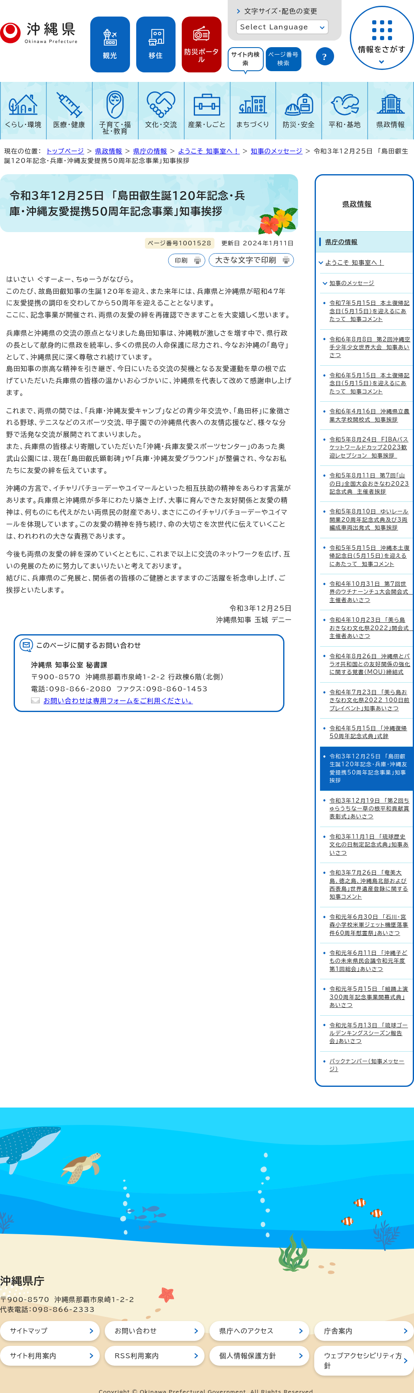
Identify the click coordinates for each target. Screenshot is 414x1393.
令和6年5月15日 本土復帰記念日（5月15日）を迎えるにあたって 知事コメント (370, 368)
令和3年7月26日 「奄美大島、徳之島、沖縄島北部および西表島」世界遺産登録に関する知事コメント (369, 870)
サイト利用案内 (33, 1341)
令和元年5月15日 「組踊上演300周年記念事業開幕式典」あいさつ (369, 982)
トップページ (65, 151)
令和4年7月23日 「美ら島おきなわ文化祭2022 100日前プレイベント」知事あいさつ (370, 685)
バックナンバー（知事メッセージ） (367, 1050)
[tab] (246, 59)
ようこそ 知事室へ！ (209, 151)
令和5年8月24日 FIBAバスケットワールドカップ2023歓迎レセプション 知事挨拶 (369, 433)
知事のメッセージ (277, 151)
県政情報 (390, 124)
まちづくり (253, 124)
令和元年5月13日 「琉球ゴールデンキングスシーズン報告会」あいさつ (369, 1018)
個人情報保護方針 (248, 1341)
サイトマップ (29, 1316)
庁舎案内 (338, 1316)
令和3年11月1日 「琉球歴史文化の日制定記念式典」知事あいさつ (369, 830)
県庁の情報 (150, 151)
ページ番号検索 (283, 59)
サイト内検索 (245, 59)
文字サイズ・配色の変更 (281, 11)
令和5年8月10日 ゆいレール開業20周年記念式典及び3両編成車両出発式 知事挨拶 (369, 505)
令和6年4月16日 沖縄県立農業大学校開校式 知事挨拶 (370, 400)
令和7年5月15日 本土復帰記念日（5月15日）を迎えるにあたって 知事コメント (370, 296)
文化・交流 (161, 124)
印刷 (181, 260)
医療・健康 (69, 124)
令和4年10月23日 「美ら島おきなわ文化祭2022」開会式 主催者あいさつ (371, 613)
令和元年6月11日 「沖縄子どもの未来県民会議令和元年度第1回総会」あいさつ (369, 946)
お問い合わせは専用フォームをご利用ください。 (118, 701)
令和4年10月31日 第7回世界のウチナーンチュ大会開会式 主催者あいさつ (371, 577)
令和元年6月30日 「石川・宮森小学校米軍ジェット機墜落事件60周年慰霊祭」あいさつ (369, 910)
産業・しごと (207, 124)
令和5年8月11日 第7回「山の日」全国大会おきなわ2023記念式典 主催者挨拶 (369, 469)
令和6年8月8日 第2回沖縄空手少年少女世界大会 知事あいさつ (370, 332)
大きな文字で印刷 (246, 260)
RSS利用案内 (137, 1341)
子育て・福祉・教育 (115, 127)
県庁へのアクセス (246, 1316)
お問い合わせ (136, 1316)
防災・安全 (299, 124)
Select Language (274, 27)
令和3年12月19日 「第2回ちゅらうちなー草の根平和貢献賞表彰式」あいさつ (369, 794)
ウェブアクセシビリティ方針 (363, 1346)
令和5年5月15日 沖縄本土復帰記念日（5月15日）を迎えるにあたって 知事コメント (370, 541)
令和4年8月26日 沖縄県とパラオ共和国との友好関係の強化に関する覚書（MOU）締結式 (370, 649)
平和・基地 (345, 124)
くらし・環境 (23, 124)
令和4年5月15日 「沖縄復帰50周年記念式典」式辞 (368, 717)
